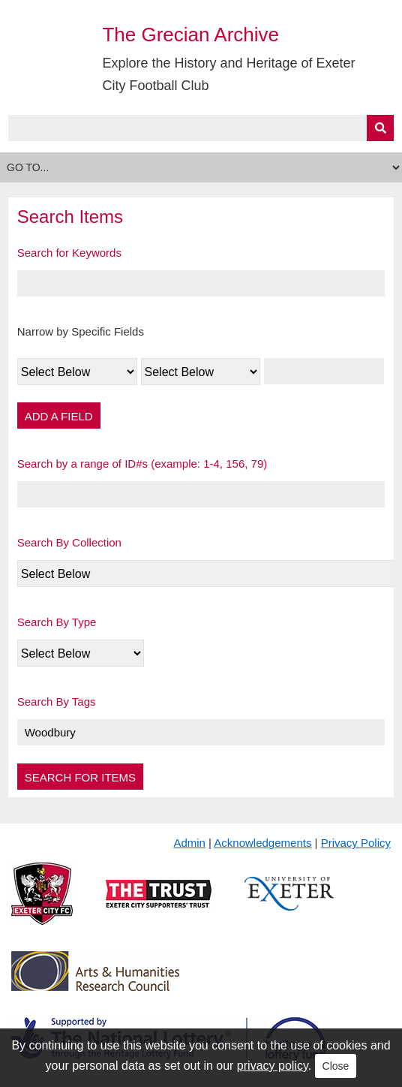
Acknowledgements (262, 842)
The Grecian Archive (190, 34)
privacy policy (272, 1065)
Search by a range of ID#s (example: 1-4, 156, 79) (142, 463)
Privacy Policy (356, 842)
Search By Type (57, 622)
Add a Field (59, 416)
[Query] (201, 128)
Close (336, 1066)
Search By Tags (56, 701)
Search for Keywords (69, 252)
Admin (189, 842)
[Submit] (380, 128)
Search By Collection (69, 542)
